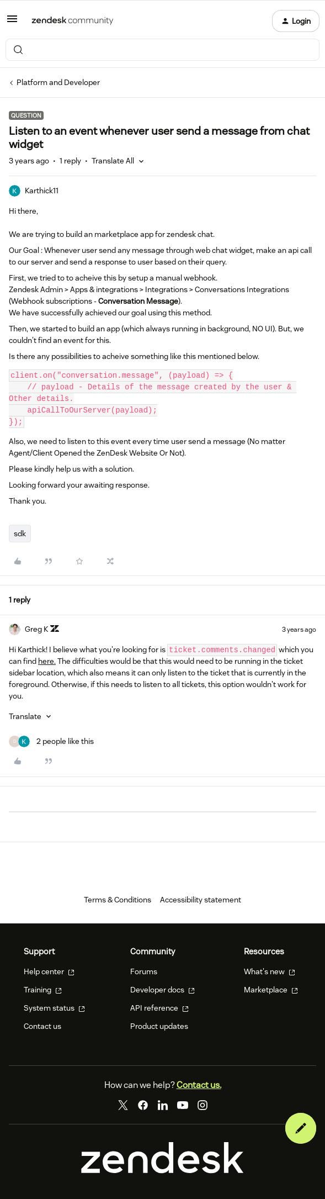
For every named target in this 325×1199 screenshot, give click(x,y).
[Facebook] (142, 1105)
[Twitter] (123, 1105)
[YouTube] (182, 1105)
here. (47, 661)
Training (43, 990)
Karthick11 (41, 191)
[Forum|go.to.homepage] (73, 21)
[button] (12, 23)
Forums (143, 971)
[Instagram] (202, 1105)
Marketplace (271, 990)
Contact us (42, 1026)
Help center (49, 971)
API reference (159, 1008)
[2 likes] (51, 741)
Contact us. (199, 1085)
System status (54, 1008)
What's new (269, 971)
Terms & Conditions (117, 900)
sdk (20, 533)
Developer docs (162, 990)
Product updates (159, 1026)
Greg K (36, 629)
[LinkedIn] (162, 1105)
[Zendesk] (162, 1171)
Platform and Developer (58, 82)
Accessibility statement (200, 900)
